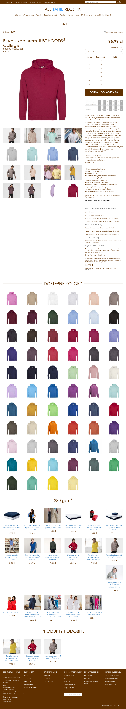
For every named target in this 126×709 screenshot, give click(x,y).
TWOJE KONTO (35, 2)
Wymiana (26, 691)
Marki (77, 15)
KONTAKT (88, 270)
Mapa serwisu (69, 688)
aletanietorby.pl (110, 684)
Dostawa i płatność (30, 688)
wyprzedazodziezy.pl (112, 678)
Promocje (47, 678)
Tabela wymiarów (51, 15)
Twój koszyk (106, 15)
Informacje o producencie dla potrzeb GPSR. (100, 200)
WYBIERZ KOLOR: (117, 47)
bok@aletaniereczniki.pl (11, 677)
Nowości (47, 675)
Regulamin (88, 15)
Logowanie (27, 678)
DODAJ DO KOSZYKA (104, 92)
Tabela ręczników (70, 684)
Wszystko (39, 15)
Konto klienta (28, 684)
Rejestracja (27, 681)
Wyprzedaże (48, 681)
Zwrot (25, 694)
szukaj (119, 2)
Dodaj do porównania (114, 32)
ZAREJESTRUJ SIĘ (21, 2)
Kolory (70, 15)
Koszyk (25, 675)
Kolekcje (63, 15)
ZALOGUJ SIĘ (7, 2)
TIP (82, 15)
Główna (18, 15)
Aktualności (88, 675)
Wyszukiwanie (28, 15)
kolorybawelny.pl (111, 681)
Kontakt (98, 15)
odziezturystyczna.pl (112, 675)
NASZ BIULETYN (49, 2)
